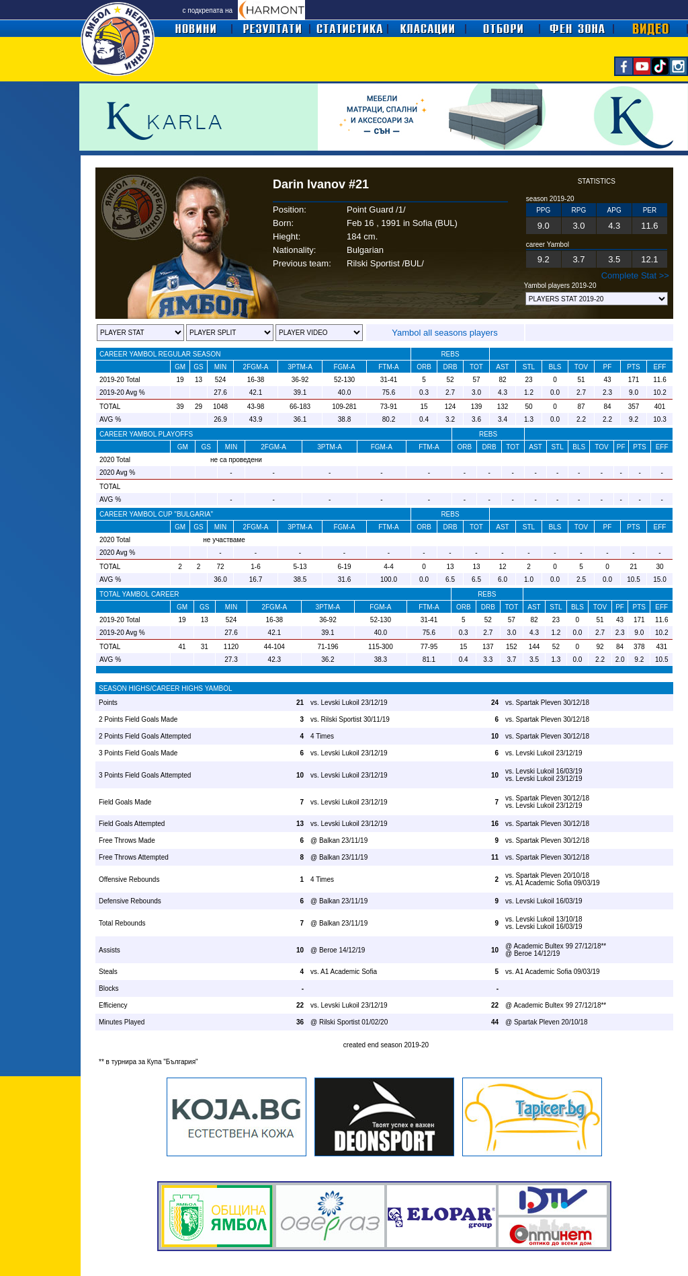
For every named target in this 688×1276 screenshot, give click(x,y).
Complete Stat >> (635, 275)
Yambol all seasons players (444, 333)
